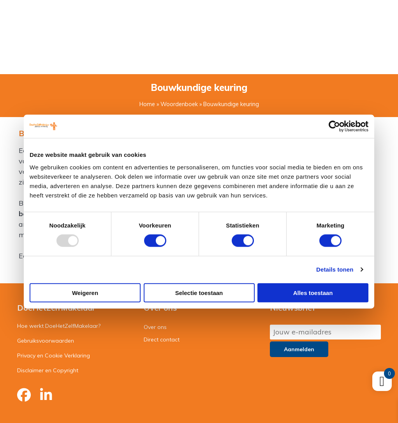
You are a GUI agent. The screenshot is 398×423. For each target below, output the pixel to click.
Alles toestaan (313, 292)
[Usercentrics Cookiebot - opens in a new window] (334, 126)
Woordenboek (179, 104)
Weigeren (85, 292)
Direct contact (162, 339)
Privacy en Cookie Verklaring (53, 355)
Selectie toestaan (199, 292)
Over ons (155, 327)
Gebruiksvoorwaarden (45, 340)
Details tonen (334, 269)
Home (147, 104)
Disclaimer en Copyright (47, 370)
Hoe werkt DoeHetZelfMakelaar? (58, 325)
